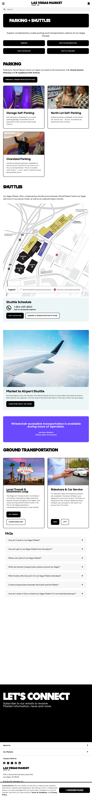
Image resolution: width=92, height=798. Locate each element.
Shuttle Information (68, 43)
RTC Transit (13, 514)
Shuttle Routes (24, 51)
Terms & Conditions (39, 792)
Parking (24, 43)
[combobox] (46, 9)
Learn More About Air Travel (20, 404)
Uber (55, 522)
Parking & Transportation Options (20, 79)
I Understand (74, 790)
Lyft (65, 522)
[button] (46, 540)
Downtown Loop (16, 522)
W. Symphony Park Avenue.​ (28, 73)
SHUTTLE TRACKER (68, 51)
